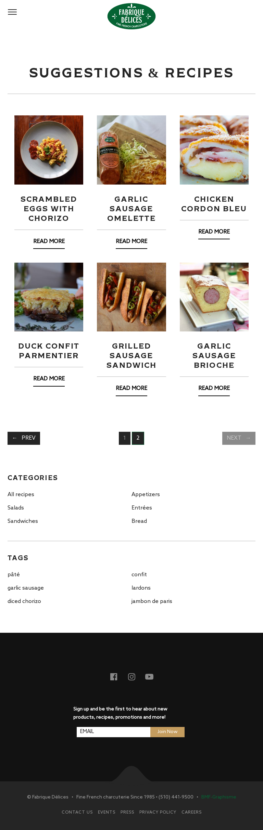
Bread (139, 521)
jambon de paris (152, 601)
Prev (29, 438)
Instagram (136, 676)
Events (106, 812)
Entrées (142, 508)
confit (139, 574)
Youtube (153, 676)
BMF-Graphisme (218, 797)
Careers (191, 812)
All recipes (21, 494)
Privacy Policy (157, 812)
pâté (14, 574)
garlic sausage (26, 588)
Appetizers (146, 494)
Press (127, 812)
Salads (16, 508)
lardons (141, 588)
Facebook (118, 676)
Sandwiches (23, 521)
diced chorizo (24, 601)
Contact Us (77, 812)
